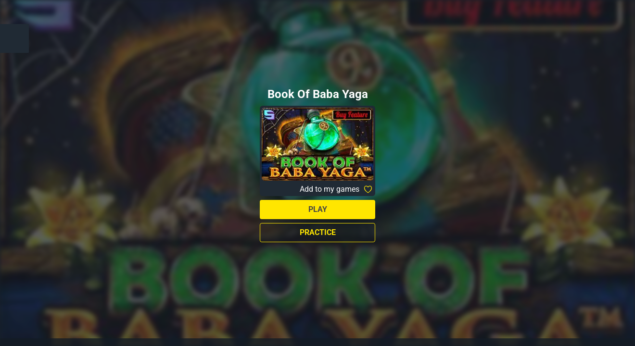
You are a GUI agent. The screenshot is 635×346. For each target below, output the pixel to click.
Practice (318, 232)
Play (317, 209)
